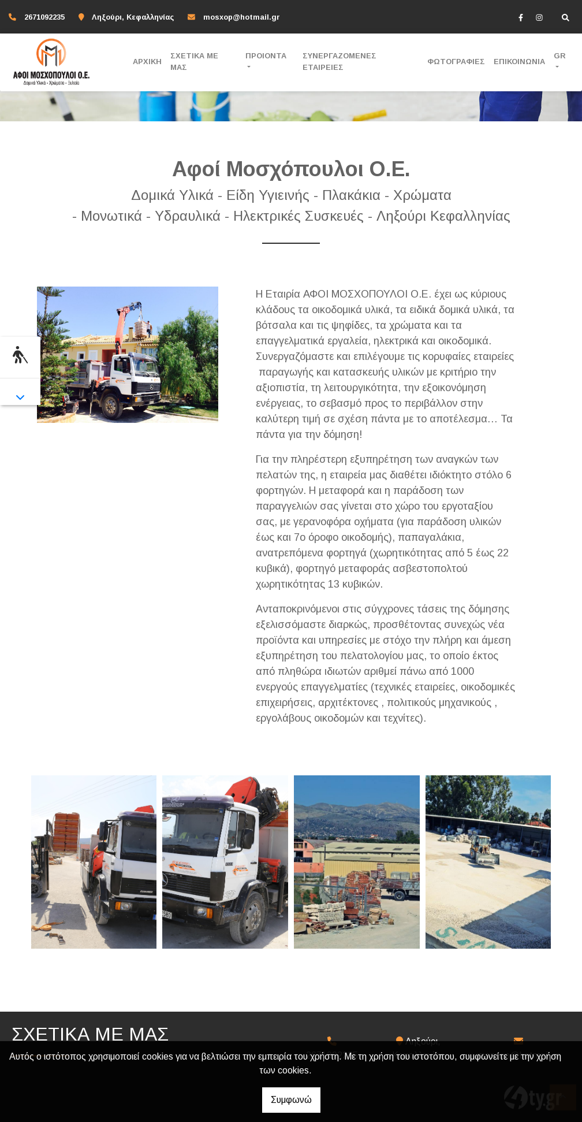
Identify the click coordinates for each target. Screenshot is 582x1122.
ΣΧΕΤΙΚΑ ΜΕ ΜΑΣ (194, 61)
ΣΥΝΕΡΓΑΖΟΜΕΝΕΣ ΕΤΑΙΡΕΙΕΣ (339, 61)
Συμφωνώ (291, 1100)
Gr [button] (560, 55)
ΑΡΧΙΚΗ (147, 61)
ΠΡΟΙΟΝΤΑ (265, 55)
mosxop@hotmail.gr (241, 17)
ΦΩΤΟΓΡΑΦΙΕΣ (456, 61)
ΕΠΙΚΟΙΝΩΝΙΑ (519, 61)
